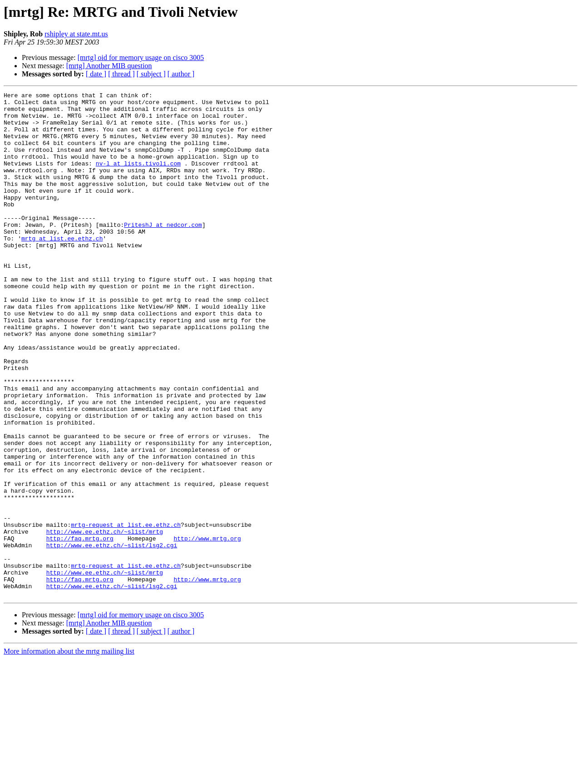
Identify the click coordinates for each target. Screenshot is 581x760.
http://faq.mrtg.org (79, 628)
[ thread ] (121, 74)
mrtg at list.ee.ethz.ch (62, 268)
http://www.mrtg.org (207, 628)
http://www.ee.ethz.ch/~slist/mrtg (104, 620)
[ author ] (181, 74)
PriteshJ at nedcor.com (163, 252)
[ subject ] (151, 74)
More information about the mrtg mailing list (69, 752)
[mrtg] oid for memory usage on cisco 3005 (141, 57)
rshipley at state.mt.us (76, 34)
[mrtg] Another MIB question (109, 66)
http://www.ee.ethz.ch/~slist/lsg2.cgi (111, 636)
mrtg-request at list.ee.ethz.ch (126, 612)
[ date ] (96, 74)
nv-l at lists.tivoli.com (138, 178)
